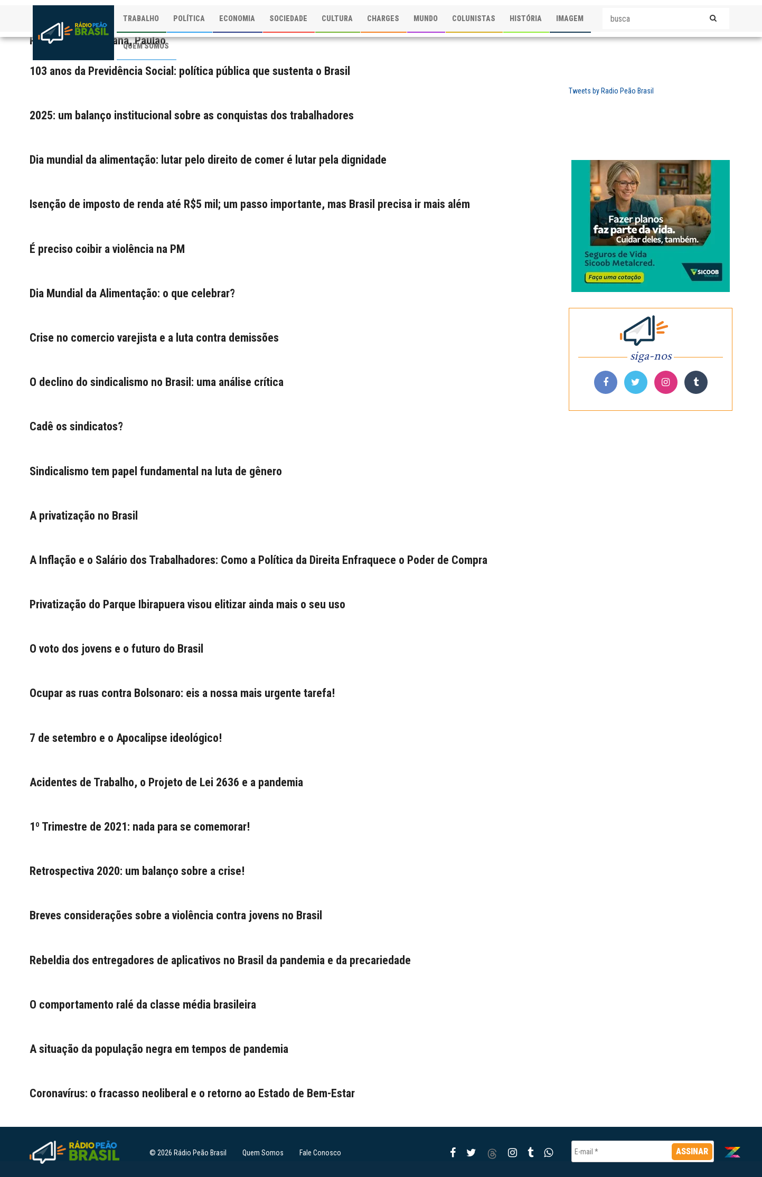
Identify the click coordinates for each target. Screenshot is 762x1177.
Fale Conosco (320, 1152)
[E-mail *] (642, 1151)
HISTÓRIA (526, 18)
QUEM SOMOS (146, 46)
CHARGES (383, 18)
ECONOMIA (237, 18)
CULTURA (337, 18)
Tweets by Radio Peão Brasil (611, 91)
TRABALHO (141, 18)
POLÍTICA (189, 18)
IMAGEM (570, 18)
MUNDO (425, 18)
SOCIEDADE (288, 18)
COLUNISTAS (473, 18)
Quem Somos (263, 1152)
